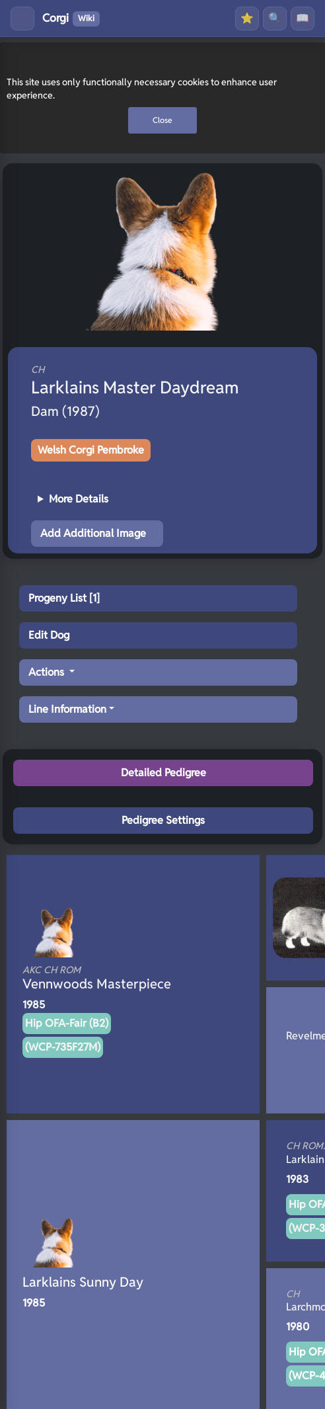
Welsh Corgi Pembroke (91, 450)
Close (162, 120)
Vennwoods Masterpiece (110, 978)
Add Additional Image (93, 533)
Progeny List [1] (64, 598)
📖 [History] (302, 18)
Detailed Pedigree (163, 773)
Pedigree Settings (163, 820)
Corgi (71, 18)
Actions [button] (47, 672)
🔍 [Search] (274, 18)
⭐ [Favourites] (247, 18)
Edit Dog (48, 635)
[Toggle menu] (22, 18)
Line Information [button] (67, 709)
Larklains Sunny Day (82, 1282)
